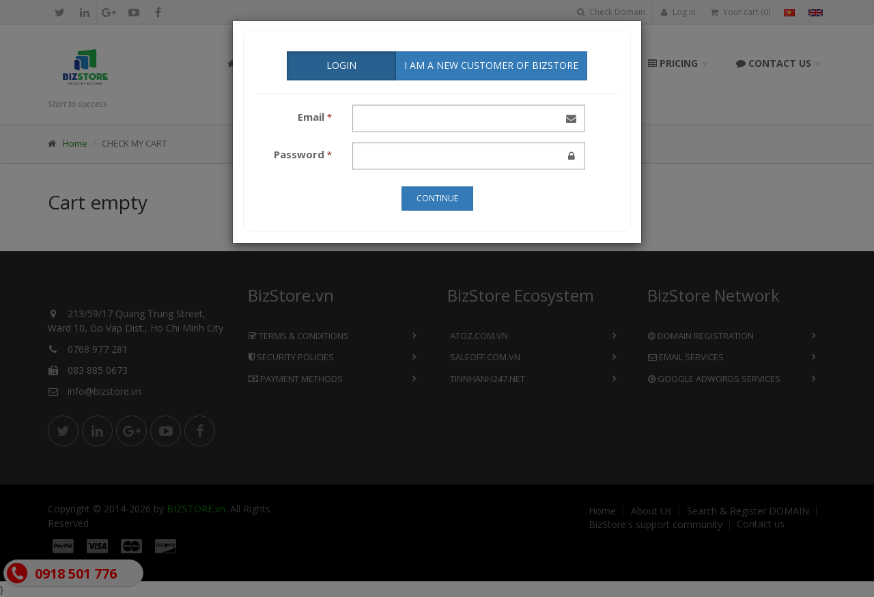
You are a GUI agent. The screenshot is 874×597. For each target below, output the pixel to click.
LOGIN (341, 63)
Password (303, 153)
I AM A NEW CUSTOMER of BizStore (491, 63)
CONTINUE (437, 197)
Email (315, 115)
